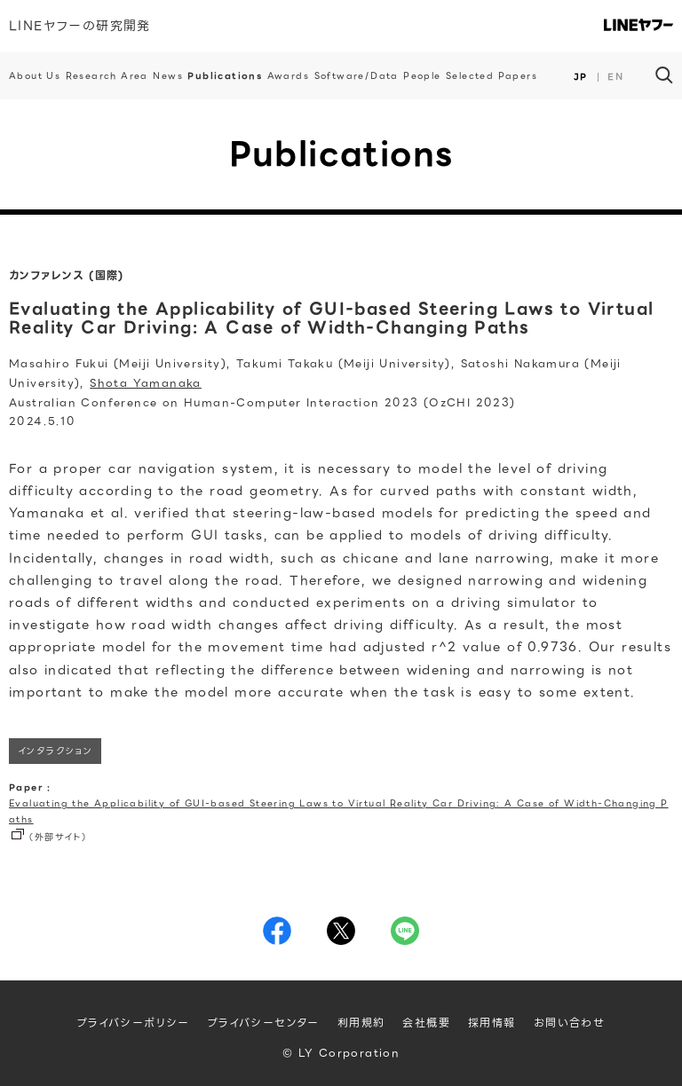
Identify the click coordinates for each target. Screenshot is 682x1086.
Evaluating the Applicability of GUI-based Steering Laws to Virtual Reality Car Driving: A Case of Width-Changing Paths (339, 811)
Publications (224, 75)
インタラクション (55, 751)
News (168, 75)
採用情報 (492, 1022)
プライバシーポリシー (133, 1022)
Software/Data (356, 75)
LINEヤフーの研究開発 (80, 25)
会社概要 (426, 1022)
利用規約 (361, 1022)
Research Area (107, 75)
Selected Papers (491, 75)
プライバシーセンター (264, 1022)
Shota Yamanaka (146, 382)
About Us (34, 75)
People (421, 75)
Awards (288, 75)
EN (615, 76)
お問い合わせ (569, 1022)
